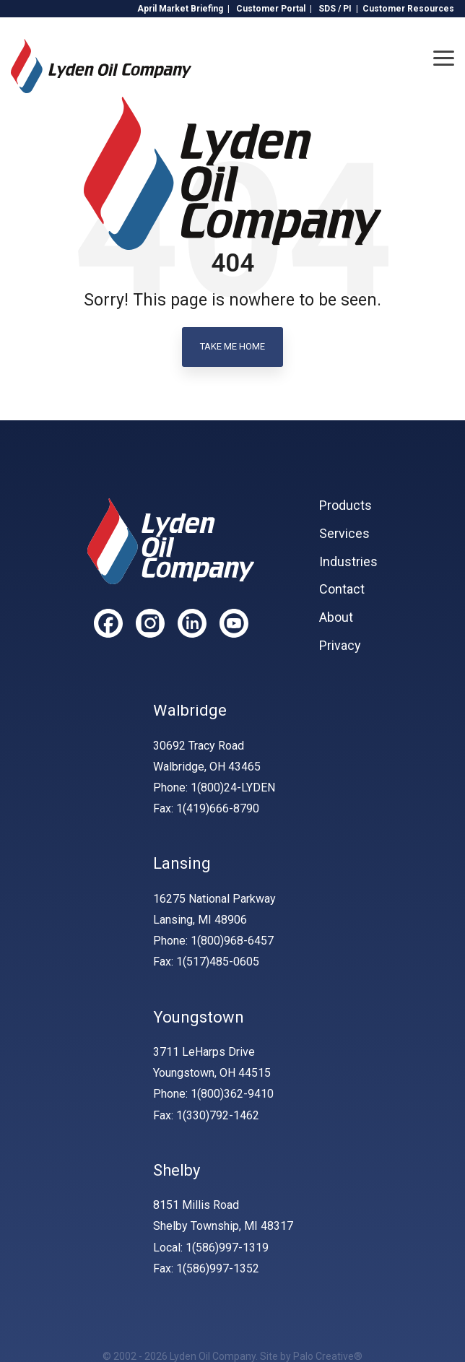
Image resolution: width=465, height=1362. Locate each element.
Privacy (340, 645)
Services (344, 533)
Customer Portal (270, 9)
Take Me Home (232, 346)
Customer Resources (408, 9)
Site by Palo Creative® (311, 1356)
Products (345, 505)
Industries (348, 562)
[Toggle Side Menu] (443, 57)
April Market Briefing (180, 9)
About (336, 617)
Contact (342, 589)
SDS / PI (335, 9)
